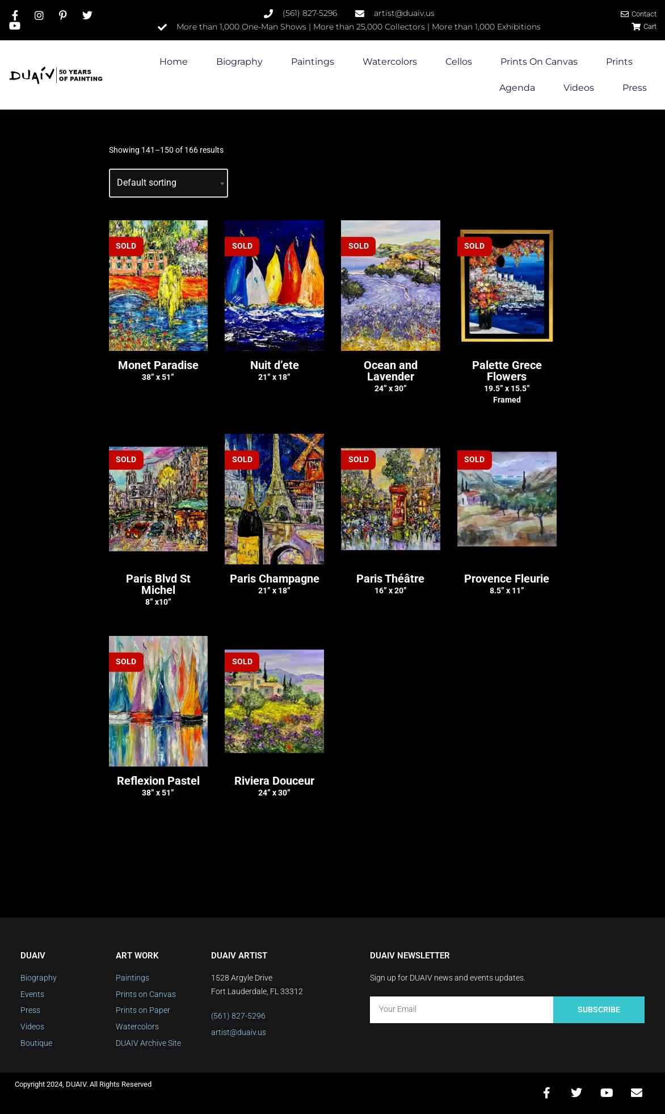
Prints (619, 62)
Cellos (458, 62)
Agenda (517, 88)
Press (634, 88)
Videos (578, 88)
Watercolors (390, 62)
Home (173, 62)
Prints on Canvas (539, 62)
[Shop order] (168, 183)
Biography (239, 62)
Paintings (312, 62)
